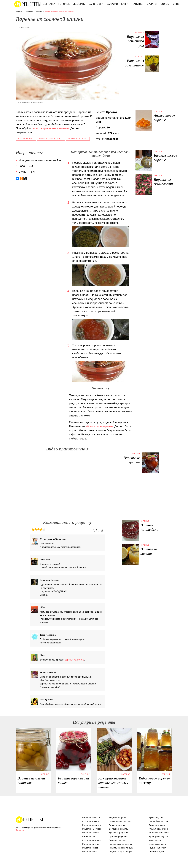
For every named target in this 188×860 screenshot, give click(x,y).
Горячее (64, 4)
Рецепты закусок (90, 833)
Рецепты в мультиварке (121, 852)
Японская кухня (157, 852)
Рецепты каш (88, 836)
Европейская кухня (158, 821)
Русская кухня (156, 817)
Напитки (138, 4)
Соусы (165, 4)
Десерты (79, 4)
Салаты (152, 4)
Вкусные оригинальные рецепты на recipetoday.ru (29, 819)
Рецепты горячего (91, 821)
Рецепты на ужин (117, 817)
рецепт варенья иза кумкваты (50, 128)
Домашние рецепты (119, 829)
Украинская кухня (157, 844)
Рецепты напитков (91, 840)
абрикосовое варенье (99, 426)
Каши (124, 4)
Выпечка (49, 4)
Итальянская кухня (158, 829)
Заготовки (96, 4)
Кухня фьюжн (155, 840)
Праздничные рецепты (120, 821)
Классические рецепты (51, 139)
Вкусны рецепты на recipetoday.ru (27, 4)
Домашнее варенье (78, 139)
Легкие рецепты (117, 825)
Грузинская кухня (157, 848)
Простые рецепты (118, 836)
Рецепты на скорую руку (121, 848)
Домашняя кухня (157, 825)
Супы (176, 4)
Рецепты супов (89, 852)
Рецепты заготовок (91, 829)
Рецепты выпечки (91, 817)
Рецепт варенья (26, 139)
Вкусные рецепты (117, 840)
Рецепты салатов (91, 844)
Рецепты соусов (90, 848)
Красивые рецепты (118, 833)
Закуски (112, 4)
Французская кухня (158, 836)
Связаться (20, 830)
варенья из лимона (74, 660)
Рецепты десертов (91, 825)
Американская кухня (159, 833)
